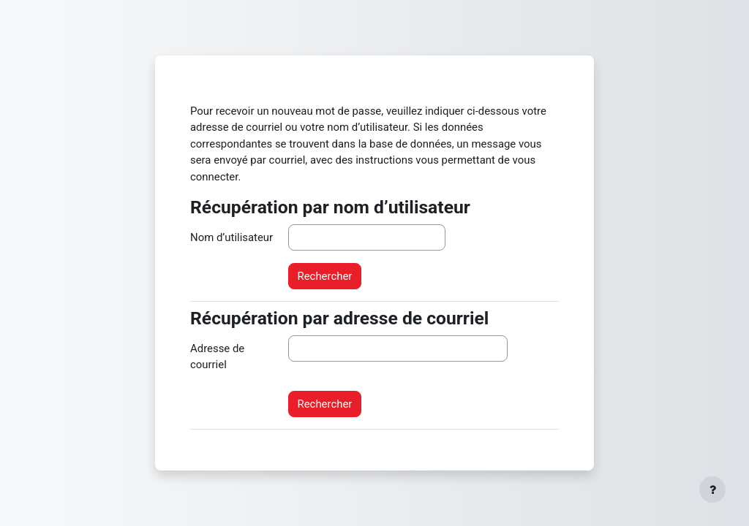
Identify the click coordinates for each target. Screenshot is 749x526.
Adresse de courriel (217, 356)
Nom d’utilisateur (231, 237)
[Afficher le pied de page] (712, 489)
